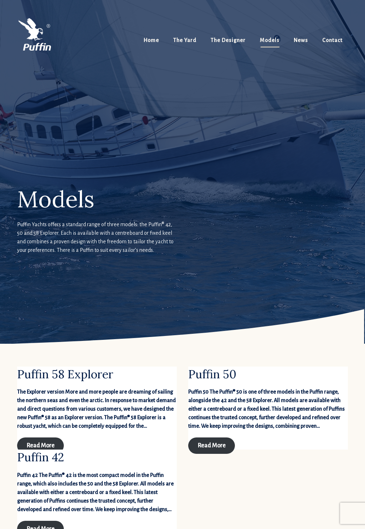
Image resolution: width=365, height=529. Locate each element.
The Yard (184, 40)
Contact (332, 40)
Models (269, 40)
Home (151, 40)
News (301, 40)
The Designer (228, 40)
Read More (40, 445)
